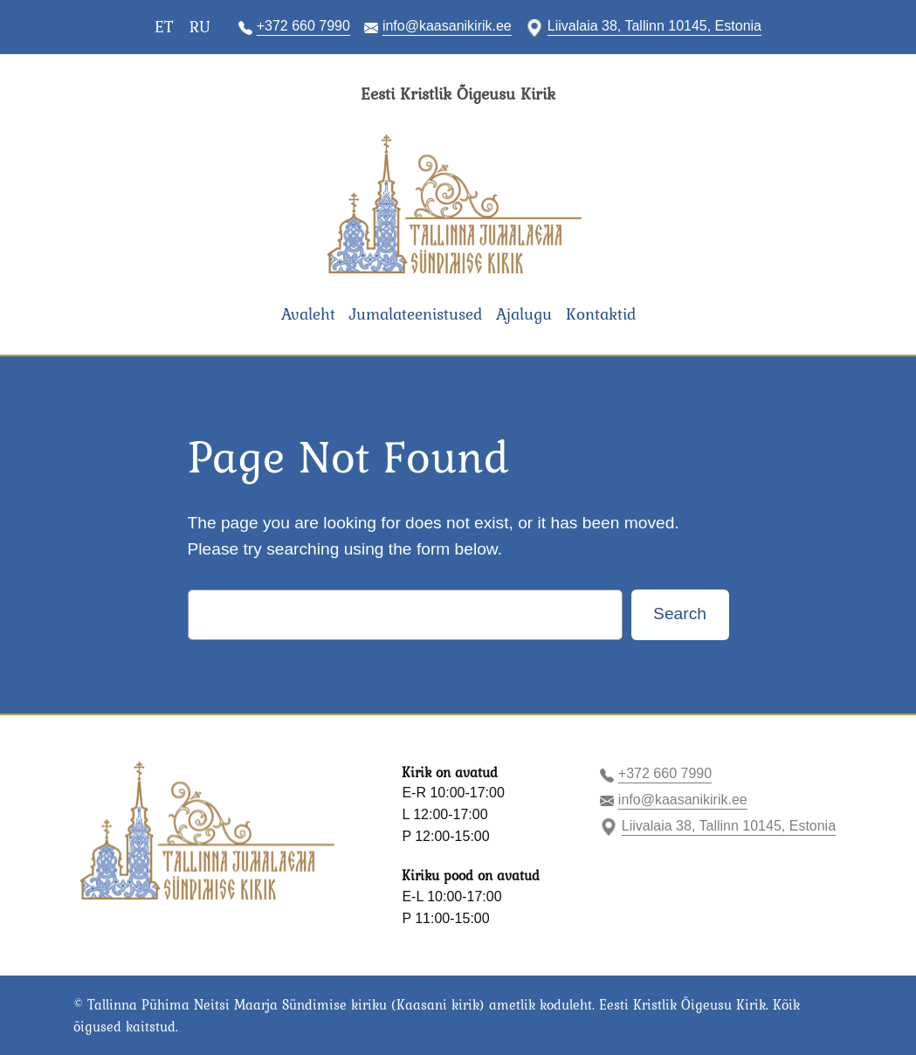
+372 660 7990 (303, 25)
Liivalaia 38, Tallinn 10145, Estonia (654, 25)
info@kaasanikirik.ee (447, 25)
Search (679, 613)
